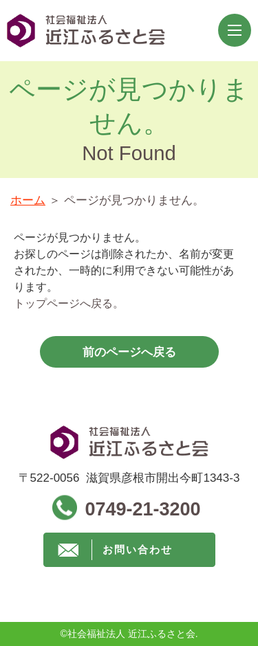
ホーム (27, 200)
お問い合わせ (138, 549)
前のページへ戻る (129, 352)
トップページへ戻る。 (69, 303)
